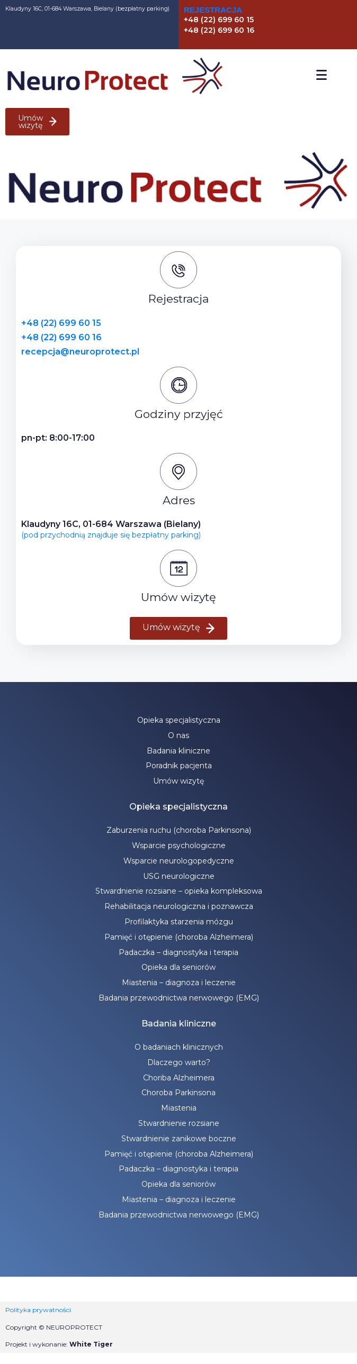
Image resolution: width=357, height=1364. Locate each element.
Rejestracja (213, 9)
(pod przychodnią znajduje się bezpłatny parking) (111, 535)
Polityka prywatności (38, 1310)
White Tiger (91, 1344)
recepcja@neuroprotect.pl (80, 352)
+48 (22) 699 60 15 (61, 323)
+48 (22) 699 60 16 (61, 337)
